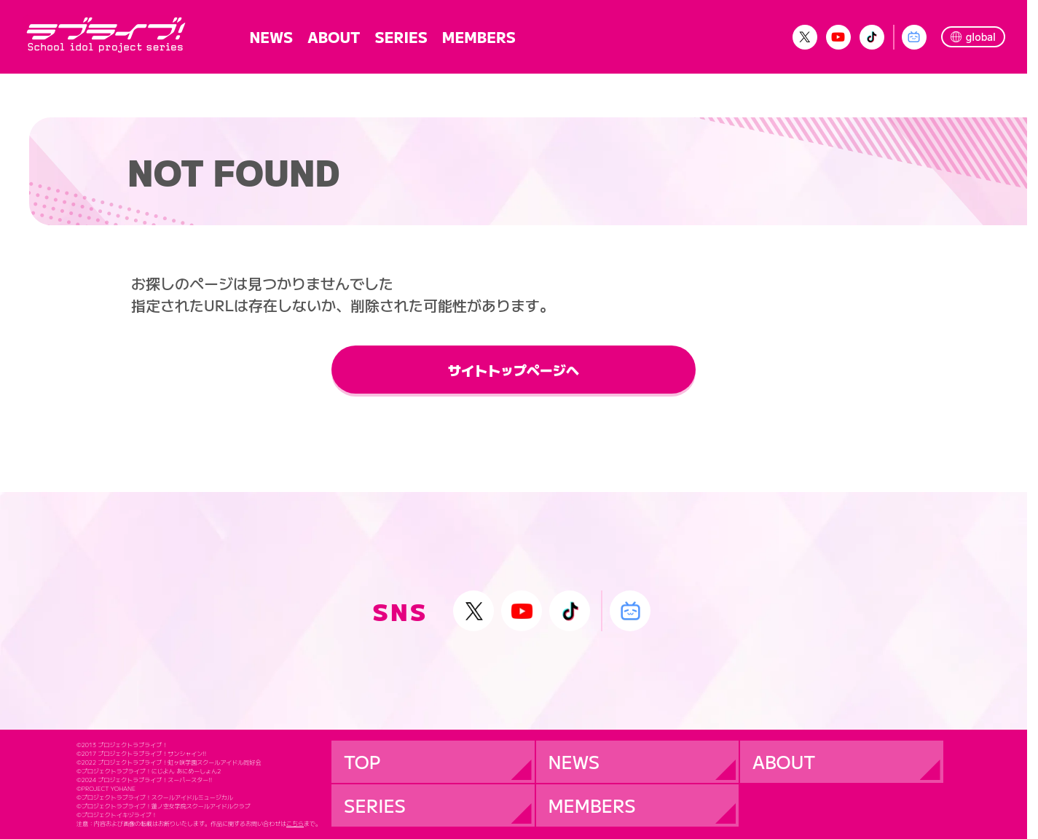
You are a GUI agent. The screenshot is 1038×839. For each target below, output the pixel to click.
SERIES (400, 36)
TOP (362, 761)
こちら (295, 824)
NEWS (272, 36)
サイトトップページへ (513, 369)
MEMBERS (479, 36)
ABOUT (333, 36)
